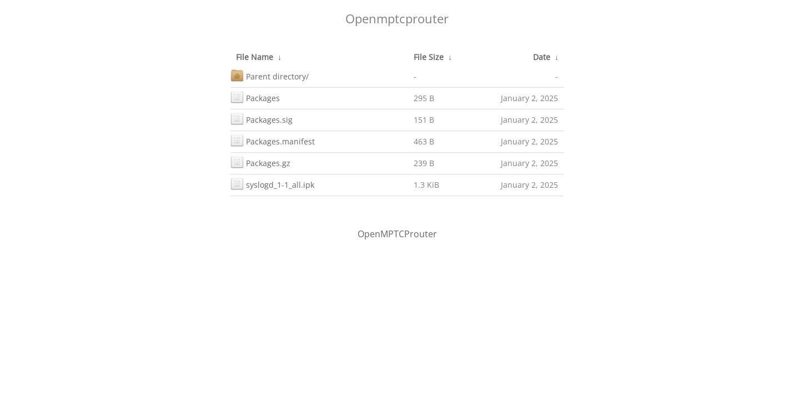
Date (541, 57)
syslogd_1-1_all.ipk (272, 183)
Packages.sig (261, 118)
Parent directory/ (269, 75)
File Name (254, 57)
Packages (255, 97)
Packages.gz (260, 162)
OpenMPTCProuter (397, 234)
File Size (429, 57)
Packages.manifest (272, 140)
